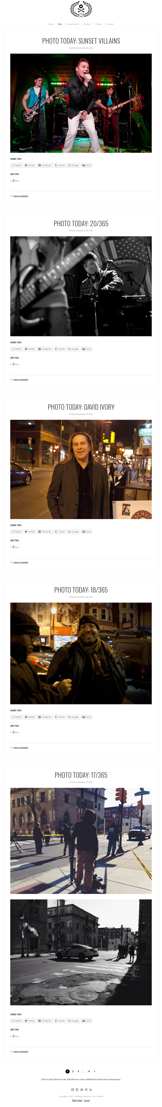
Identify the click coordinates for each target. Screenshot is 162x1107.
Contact (110, 24)
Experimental (73, 24)
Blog (60, 24)
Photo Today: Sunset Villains (81, 40)
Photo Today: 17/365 (81, 775)
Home (51, 24)
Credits (98, 24)
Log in (87, 1100)
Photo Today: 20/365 (81, 223)
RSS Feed (77, 1100)
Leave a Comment (20, 196)
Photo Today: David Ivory (81, 407)
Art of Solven (81, 9)
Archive (87, 24)
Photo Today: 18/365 (81, 589)
